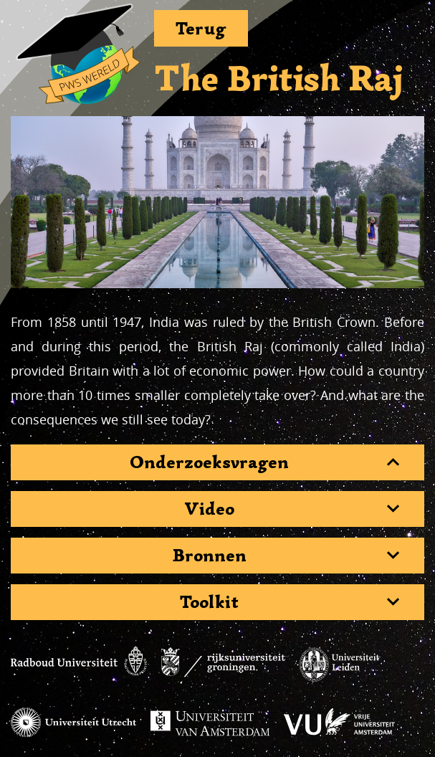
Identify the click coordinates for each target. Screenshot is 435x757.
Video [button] (209, 509)
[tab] (217, 462)
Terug (201, 28)
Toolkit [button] (209, 602)
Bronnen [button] (210, 555)
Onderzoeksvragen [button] (209, 462)
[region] (217, 202)
